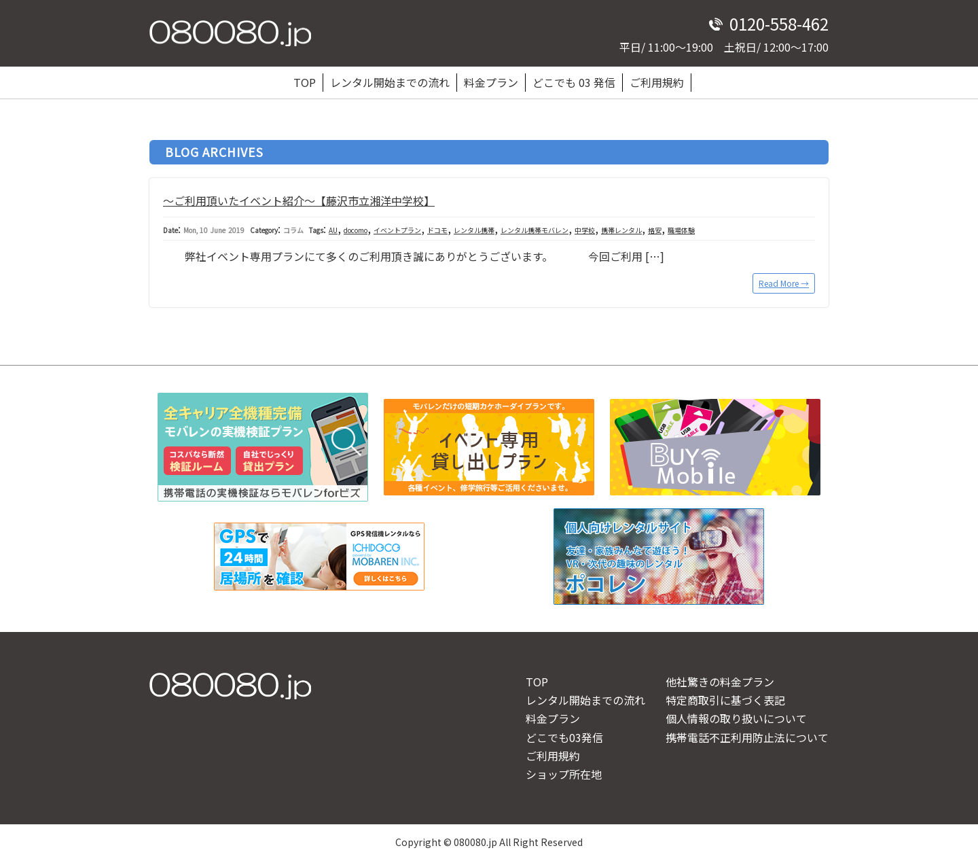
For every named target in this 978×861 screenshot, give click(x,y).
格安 (655, 230)
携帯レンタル (621, 230)
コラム (293, 230)
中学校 (585, 230)
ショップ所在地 (564, 774)
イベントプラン (397, 230)
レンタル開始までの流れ (390, 82)
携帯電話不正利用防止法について (747, 737)
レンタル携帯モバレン (534, 230)
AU (333, 230)
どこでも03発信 (564, 737)
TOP (304, 82)
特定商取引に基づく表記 (725, 700)
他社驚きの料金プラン (720, 681)
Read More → (784, 283)
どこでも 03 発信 (573, 82)
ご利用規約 (657, 82)
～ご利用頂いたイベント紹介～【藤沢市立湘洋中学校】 (299, 200)
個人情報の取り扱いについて (736, 718)
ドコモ (437, 230)
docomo (355, 230)
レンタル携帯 (474, 230)
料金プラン (491, 82)
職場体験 (681, 230)
